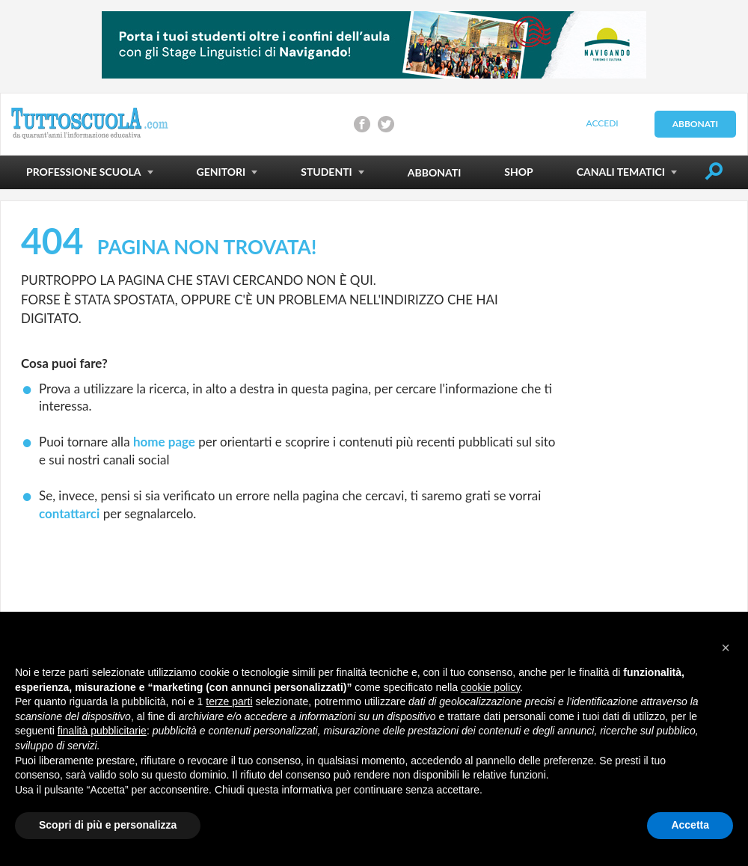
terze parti (229, 701)
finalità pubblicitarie (102, 731)
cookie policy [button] (490, 687)
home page (164, 441)
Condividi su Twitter (386, 124)
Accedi (602, 123)
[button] (726, 648)
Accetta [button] (690, 825)
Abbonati (695, 123)
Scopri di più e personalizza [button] (108, 825)
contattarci (69, 513)
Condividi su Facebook (362, 124)
